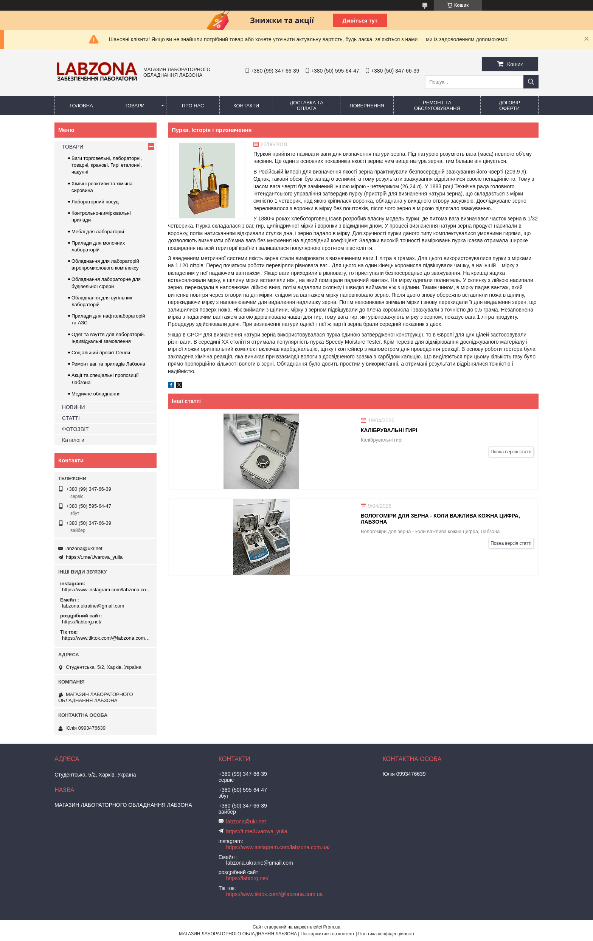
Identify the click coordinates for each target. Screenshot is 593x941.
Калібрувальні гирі (389, 430)
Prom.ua (331, 927)
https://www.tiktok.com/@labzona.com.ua (106, 638)
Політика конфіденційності (386, 933)
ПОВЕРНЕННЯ (366, 106)
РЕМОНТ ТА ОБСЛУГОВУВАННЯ (437, 105)
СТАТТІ (71, 418)
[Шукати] (531, 81)
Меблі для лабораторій (97, 231)
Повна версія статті (511, 451)
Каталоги (73, 440)
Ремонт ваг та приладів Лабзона (108, 364)
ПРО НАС (193, 106)
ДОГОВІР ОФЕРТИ (509, 105)
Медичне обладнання (96, 394)
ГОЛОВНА (81, 106)
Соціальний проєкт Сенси (100, 352)
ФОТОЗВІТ (75, 429)
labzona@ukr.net (83, 548)
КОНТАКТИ (246, 106)
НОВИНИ (73, 407)
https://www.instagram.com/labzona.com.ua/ (106, 589)
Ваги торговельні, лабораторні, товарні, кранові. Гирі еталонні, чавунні (106, 165)
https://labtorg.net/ (81, 622)
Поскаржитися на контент (327, 933)
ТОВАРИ (134, 106)
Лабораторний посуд (95, 202)
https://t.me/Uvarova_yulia (94, 557)
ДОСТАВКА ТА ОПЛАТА (306, 105)
